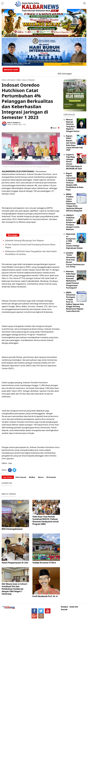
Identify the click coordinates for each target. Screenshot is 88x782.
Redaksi (64, 607)
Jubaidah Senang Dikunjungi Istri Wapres (24, 240)
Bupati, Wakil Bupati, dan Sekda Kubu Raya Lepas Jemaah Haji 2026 (74, 143)
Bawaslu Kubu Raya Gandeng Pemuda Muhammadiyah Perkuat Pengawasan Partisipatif (72, 279)
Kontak (64, 609)
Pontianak (31, 80)
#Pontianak (51, 477)
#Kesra (41, 477)
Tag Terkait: (8, 477)
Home (4, 80)
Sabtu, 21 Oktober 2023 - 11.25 (16, 124)
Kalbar (19, 80)
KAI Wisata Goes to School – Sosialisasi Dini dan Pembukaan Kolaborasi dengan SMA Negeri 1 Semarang (15, 589)
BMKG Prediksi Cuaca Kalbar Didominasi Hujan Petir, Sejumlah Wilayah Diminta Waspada (74, 202)
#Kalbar (32, 477)
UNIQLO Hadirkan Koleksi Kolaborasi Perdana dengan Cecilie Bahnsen (72, 222)
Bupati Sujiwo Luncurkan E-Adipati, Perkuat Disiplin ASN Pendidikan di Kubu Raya (74, 181)
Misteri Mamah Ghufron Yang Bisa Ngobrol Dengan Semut (72, 125)
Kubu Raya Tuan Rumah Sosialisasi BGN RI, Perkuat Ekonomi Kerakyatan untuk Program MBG (45, 520)
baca (53, 128)
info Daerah (11, 80)
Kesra (24, 80)
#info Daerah (20, 477)
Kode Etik (74, 607)
